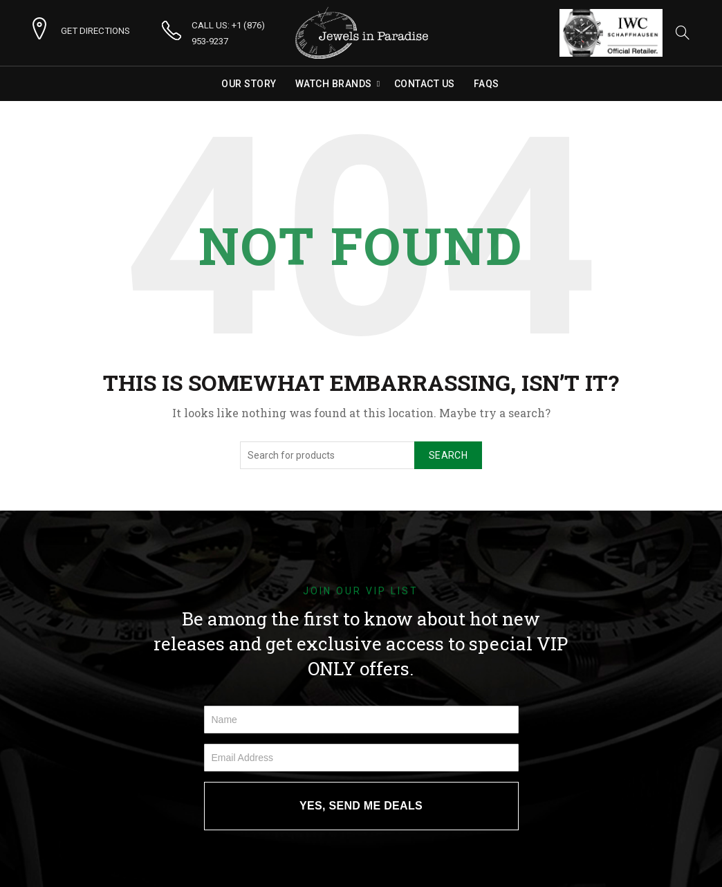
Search (448, 455)
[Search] (683, 32)
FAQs (486, 83)
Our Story (249, 83)
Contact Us (424, 83)
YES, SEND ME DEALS (361, 806)
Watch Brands (333, 83)
